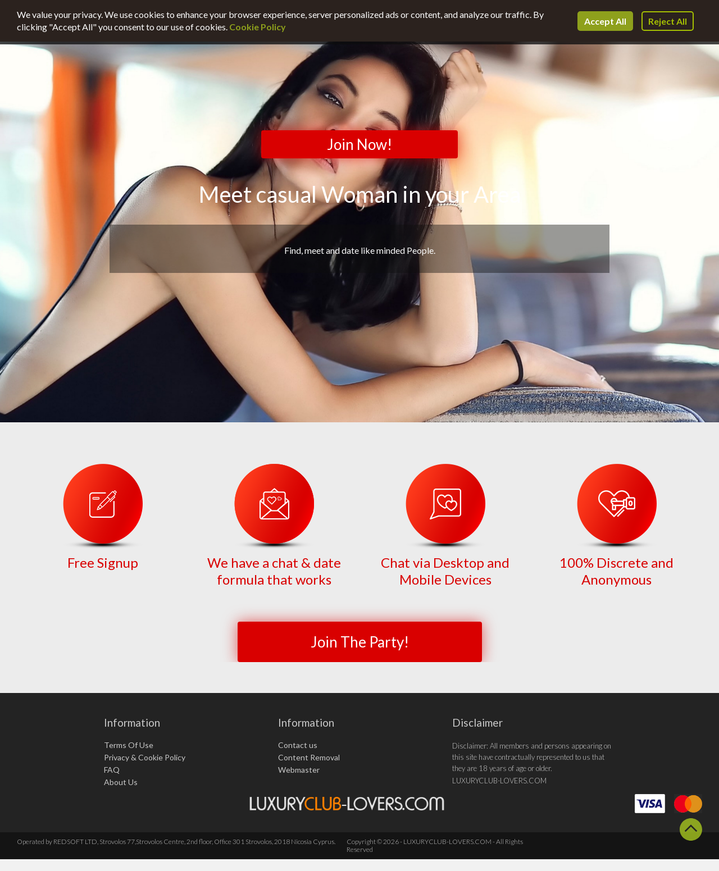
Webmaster (299, 769)
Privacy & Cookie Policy (144, 757)
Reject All (667, 21)
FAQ (112, 769)
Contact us (297, 745)
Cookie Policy (257, 26)
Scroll (691, 829)
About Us (121, 782)
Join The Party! (360, 642)
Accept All (605, 21)
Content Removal (309, 757)
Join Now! (359, 144)
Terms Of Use (128, 745)
